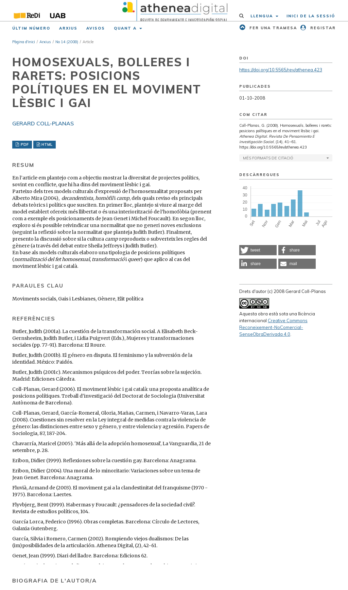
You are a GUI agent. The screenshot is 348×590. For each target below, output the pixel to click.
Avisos (95, 28)
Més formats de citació (268, 158)
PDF (24, 144)
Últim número (31, 28)
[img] (174, 10)
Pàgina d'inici (23, 42)
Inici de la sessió (310, 16)
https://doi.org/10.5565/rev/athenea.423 (280, 69)
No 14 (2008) (66, 42)
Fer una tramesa (272, 27)
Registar (322, 27)
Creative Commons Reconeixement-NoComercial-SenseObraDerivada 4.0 (273, 327)
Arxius (68, 28)
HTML (46, 144)
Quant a (126, 28)
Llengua (262, 16)
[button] (258, 250)
